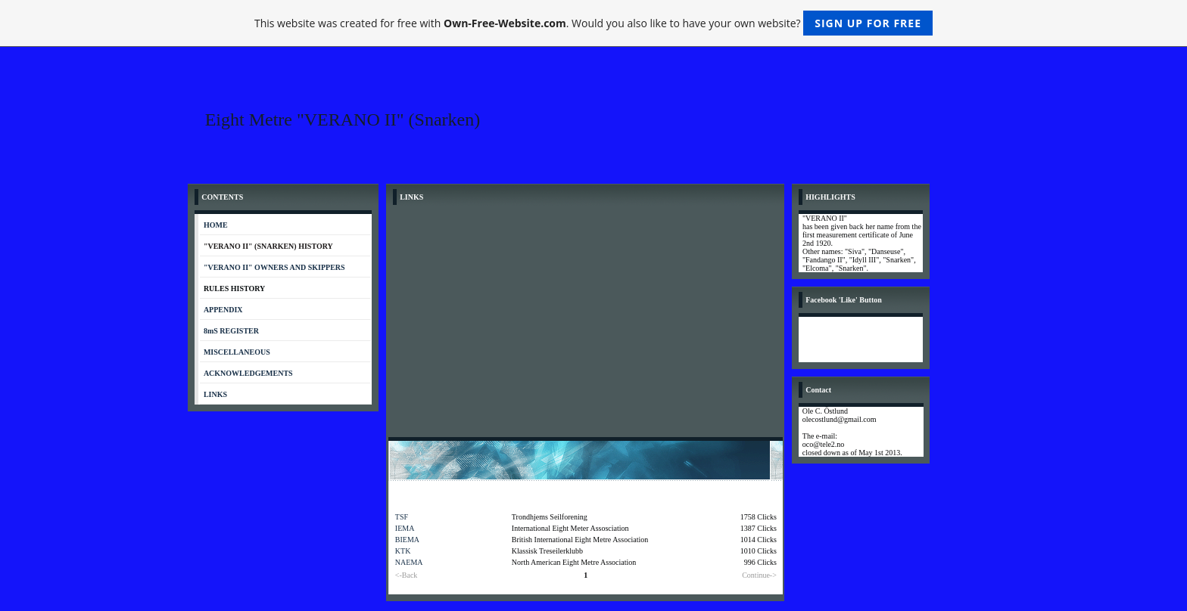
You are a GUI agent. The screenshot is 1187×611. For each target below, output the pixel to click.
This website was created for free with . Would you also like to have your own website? (593, 23)
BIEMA (407, 539)
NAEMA (409, 562)
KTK (403, 551)
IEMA (405, 528)
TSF (401, 517)
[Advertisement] (585, 324)
